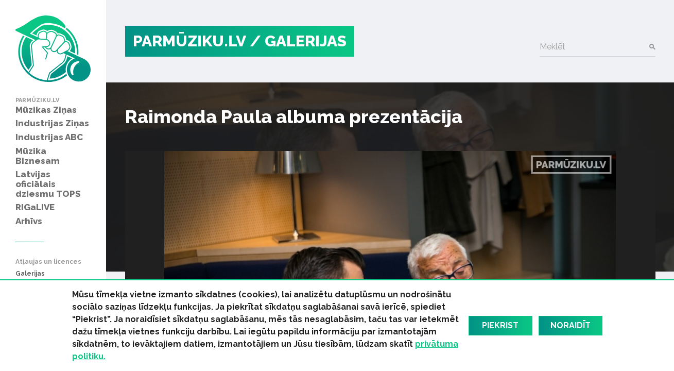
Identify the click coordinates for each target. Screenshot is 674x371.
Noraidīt (570, 325)
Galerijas (30, 274)
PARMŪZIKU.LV (189, 41)
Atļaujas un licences (48, 262)
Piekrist (500, 325)
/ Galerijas (298, 41)
